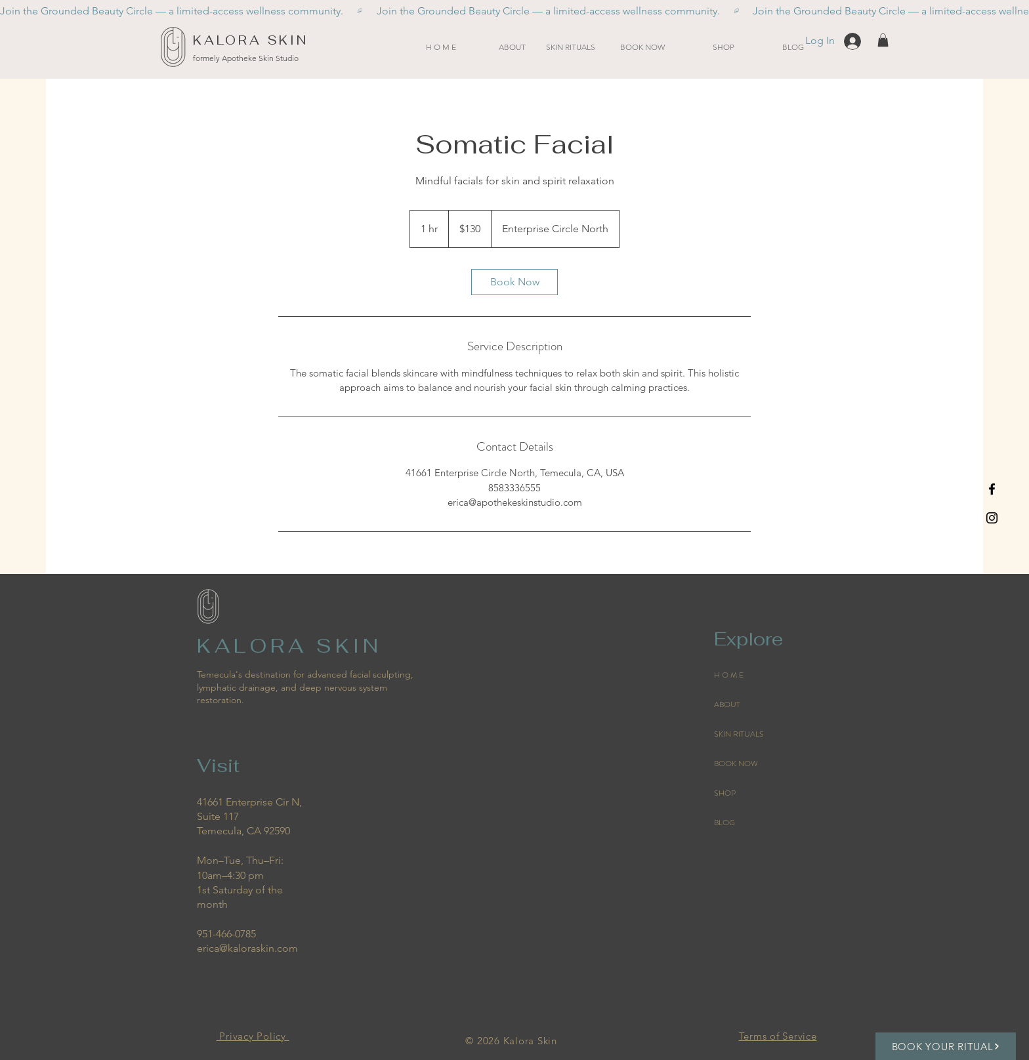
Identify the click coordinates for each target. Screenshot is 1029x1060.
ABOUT (727, 704)
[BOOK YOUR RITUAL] (945, 1046)
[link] (514, 282)
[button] (570, 47)
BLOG (724, 822)
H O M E (729, 675)
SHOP (725, 793)
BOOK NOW (736, 763)
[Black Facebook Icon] (991, 489)
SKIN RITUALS (739, 734)
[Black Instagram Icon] (991, 517)
